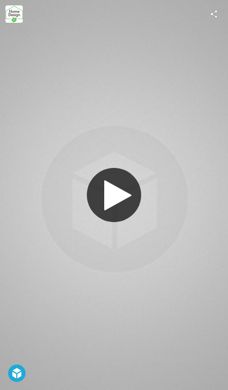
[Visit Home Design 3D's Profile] (14, 14)
